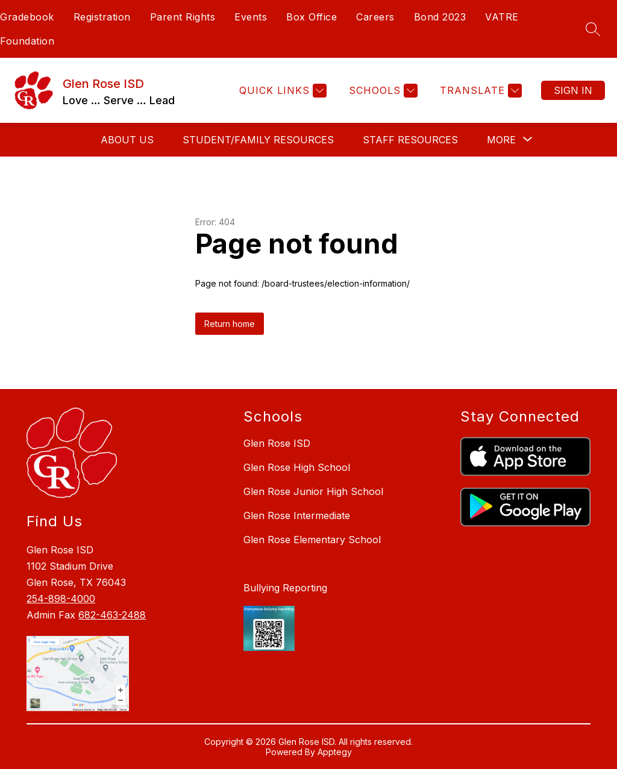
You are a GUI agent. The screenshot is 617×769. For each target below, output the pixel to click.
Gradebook (27, 17)
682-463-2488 (112, 615)
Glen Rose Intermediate (296, 515)
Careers (375, 17)
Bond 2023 (440, 17)
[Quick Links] (281, 90)
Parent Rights (183, 17)
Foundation (27, 41)
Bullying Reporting (285, 588)
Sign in (573, 90)
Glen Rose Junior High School (313, 491)
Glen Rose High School (296, 467)
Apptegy (335, 752)
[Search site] (593, 29)
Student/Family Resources (258, 140)
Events (250, 17)
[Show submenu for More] (501, 139)
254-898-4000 (61, 599)
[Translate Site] (479, 90)
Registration (102, 17)
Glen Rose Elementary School (312, 540)
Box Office (311, 17)
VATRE (502, 17)
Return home (229, 324)
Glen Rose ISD (276, 443)
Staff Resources (410, 140)
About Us (127, 140)
